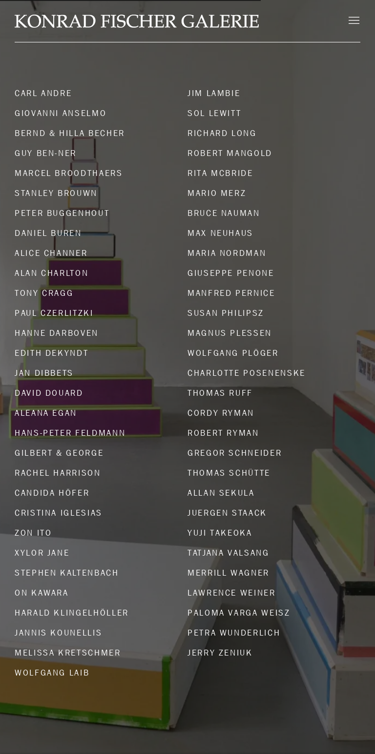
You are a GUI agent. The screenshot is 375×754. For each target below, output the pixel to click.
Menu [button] (353, 21)
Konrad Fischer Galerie (137, 21)
